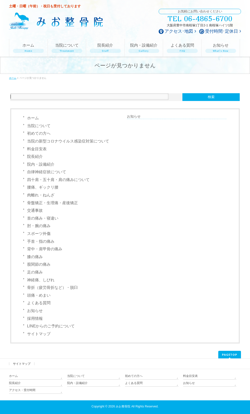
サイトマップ (39, 334)
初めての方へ (39, 133)
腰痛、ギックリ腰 (42, 187)
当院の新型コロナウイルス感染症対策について (68, 141)
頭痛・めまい (39, 295)
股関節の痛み (39, 264)
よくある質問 (39, 303)
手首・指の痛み (40, 241)
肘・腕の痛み (39, 226)
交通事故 (35, 210)
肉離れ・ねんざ (40, 195)
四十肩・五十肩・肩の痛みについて (58, 180)
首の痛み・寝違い (42, 218)
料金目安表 (37, 149)
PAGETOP (229, 354)
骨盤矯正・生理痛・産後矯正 (52, 203)
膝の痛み (35, 257)
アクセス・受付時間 (22, 390)
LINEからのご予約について (51, 326)
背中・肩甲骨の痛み (44, 249)
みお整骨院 (123, 406)
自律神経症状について (46, 172)
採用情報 (35, 318)
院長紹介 (35, 156)
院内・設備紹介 (40, 164)
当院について (39, 126)
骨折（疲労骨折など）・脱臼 (52, 287)
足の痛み (35, 272)
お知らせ (35, 311)
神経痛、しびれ (40, 280)
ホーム (33, 118)
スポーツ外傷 (39, 234)
